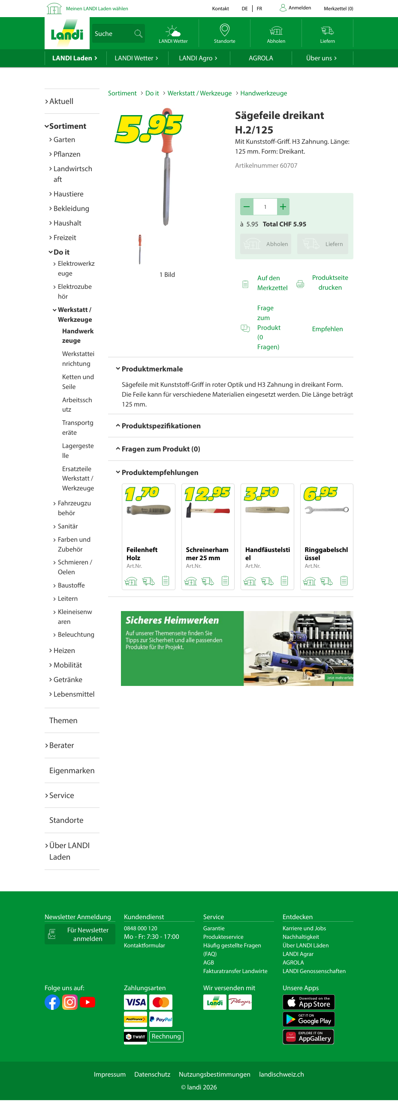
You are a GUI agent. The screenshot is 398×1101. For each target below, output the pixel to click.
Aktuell (61, 101)
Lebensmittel (74, 694)
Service (61, 795)
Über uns (319, 58)
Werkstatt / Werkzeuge (200, 93)
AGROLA (261, 58)
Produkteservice (223, 937)
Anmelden (300, 8)
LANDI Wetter (134, 58)
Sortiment (67, 126)
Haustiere (69, 194)
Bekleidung (71, 208)
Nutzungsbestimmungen (214, 1074)
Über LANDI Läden (306, 945)
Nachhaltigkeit (301, 937)
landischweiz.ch (281, 1074)
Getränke (68, 679)
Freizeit (65, 237)
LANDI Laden (72, 58)
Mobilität (68, 665)
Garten (64, 139)
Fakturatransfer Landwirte (235, 971)
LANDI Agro (195, 58)
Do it (61, 252)
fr (259, 9)
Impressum (110, 1074)
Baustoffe (71, 585)
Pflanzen (67, 154)
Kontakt (220, 9)
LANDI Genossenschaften (314, 971)
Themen (63, 720)
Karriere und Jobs (304, 928)
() (338, 9)
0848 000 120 (140, 928)
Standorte (66, 820)
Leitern (68, 598)
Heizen (64, 650)
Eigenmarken (72, 770)
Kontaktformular (144, 945)
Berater (61, 745)
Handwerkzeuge (264, 93)
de (245, 9)
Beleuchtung (76, 634)
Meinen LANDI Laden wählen (97, 9)
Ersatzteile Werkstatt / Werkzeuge (78, 479)
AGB (208, 962)
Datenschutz (152, 1074)
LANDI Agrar (298, 954)
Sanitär (68, 526)
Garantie (214, 928)
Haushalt (67, 223)
